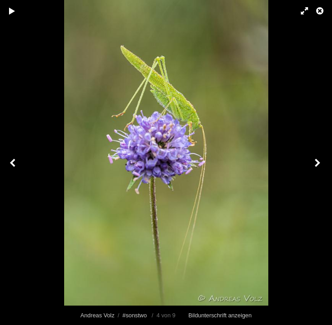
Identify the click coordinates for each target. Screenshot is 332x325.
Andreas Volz (97, 315)
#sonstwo (134, 315)
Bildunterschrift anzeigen (220, 315)
